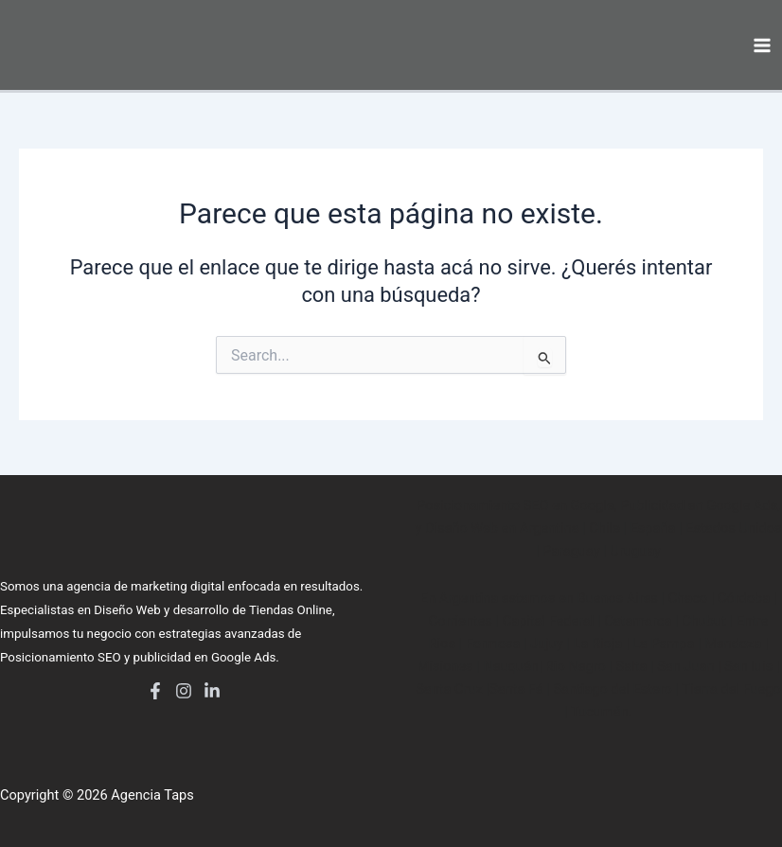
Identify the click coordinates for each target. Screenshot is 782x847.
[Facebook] (155, 690)
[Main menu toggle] (762, 45)
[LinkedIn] (212, 690)
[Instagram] (183, 690)
